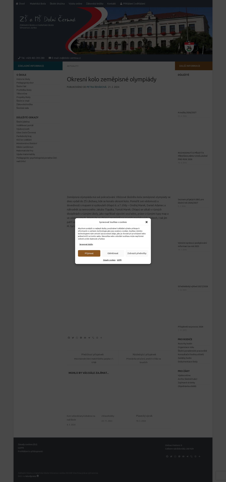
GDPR (119, 260)
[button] (146, 222)
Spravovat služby (86, 244)
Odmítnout (113, 253)
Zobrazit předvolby (136, 253)
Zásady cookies (109, 260)
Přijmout (89, 253)
